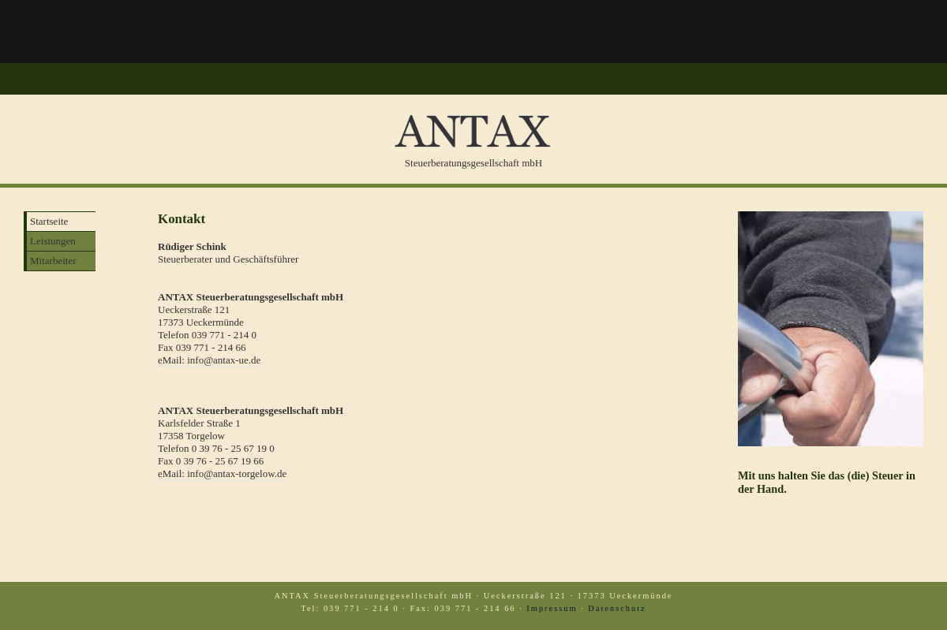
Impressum (551, 608)
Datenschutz (617, 608)
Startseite (49, 221)
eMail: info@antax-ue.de (209, 360)
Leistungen (53, 241)
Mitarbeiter (53, 261)
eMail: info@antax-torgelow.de (222, 473)
